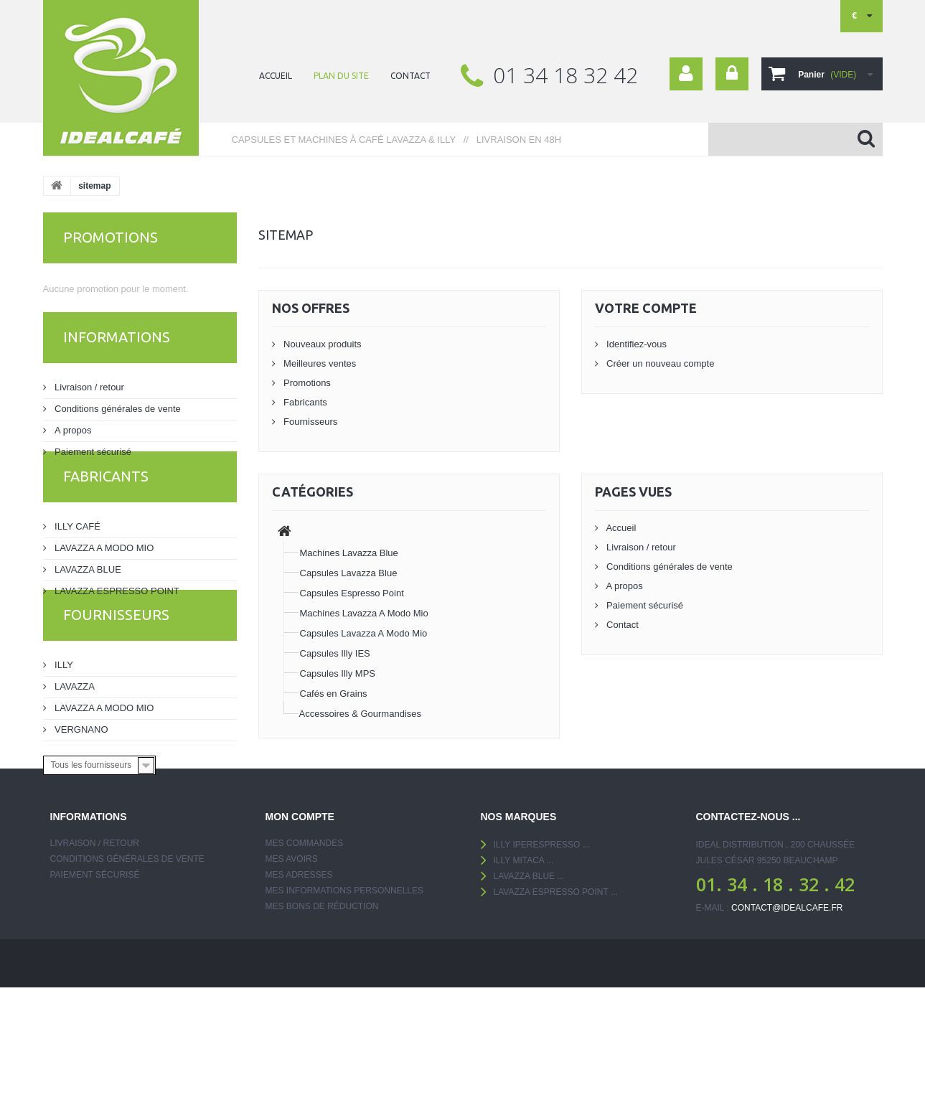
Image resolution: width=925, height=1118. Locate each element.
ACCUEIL (275, 75)
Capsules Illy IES (335, 653)
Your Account (686, 73)
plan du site (341, 75)
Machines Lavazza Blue (349, 553)
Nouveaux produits (321, 344)
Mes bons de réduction (322, 1001)
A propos (72, 433)
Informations (116, 345)
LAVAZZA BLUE (86, 599)
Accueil (620, 527)
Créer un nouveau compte (659, 363)
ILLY (62, 723)
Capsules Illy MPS (337, 673)
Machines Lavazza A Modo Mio (364, 613)
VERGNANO (80, 787)
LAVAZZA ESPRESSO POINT (115, 621)
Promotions (110, 237)
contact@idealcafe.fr (786, 1002)
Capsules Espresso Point (352, 593)
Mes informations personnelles (344, 985)
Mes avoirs (292, 954)
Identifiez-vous (635, 344)
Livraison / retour (88, 390)
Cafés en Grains (333, 693)
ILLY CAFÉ (76, 556)
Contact (621, 624)
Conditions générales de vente (116, 411)
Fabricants (106, 512)
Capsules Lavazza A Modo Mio (364, 633)
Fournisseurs (116, 678)
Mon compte (300, 911)
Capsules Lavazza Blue (349, 573)
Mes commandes (305, 938)
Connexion (731, 73)
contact (410, 75)
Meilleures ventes (319, 363)
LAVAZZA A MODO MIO (103, 578)
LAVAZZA (73, 744)
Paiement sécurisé (92, 454)
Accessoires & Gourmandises (360, 713)
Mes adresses (299, 969)
